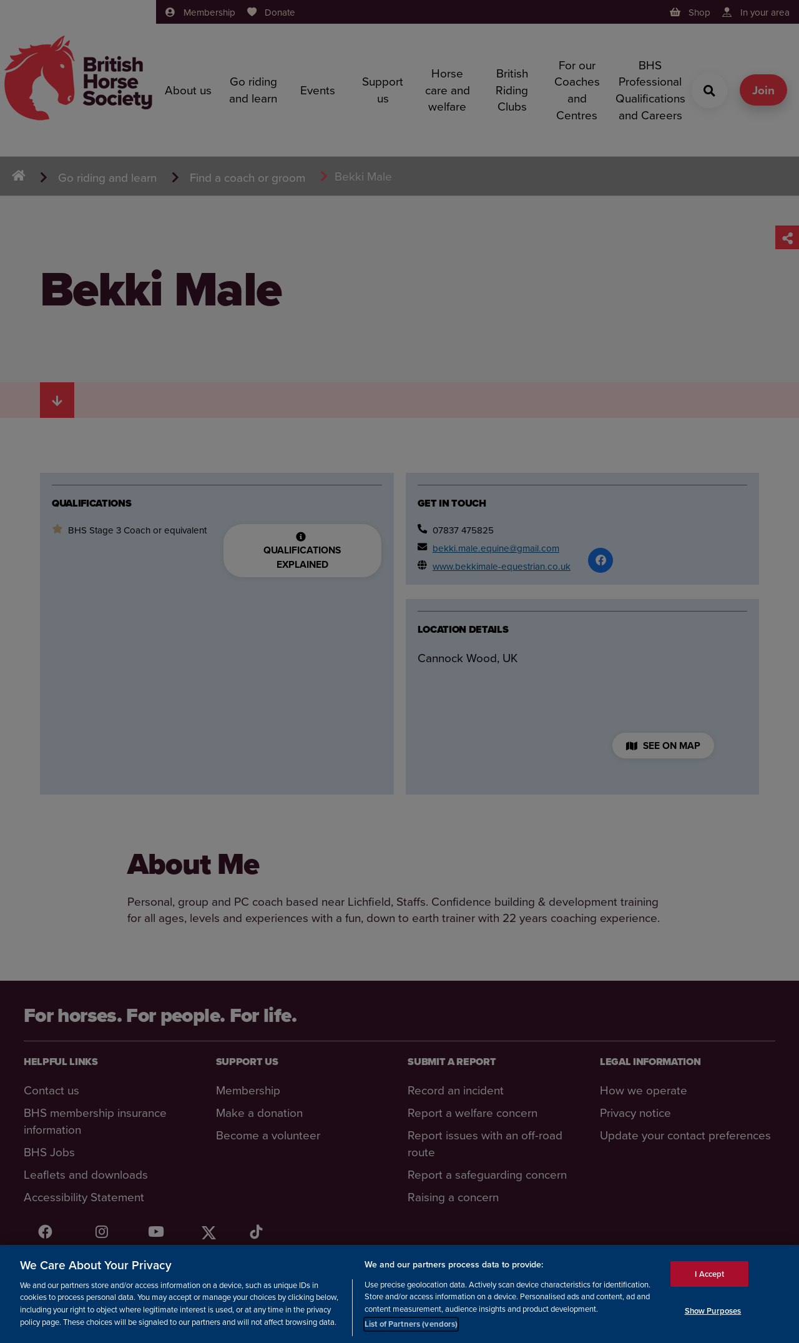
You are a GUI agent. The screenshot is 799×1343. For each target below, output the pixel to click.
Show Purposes (713, 1311)
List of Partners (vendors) (411, 1324)
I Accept (709, 1273)
